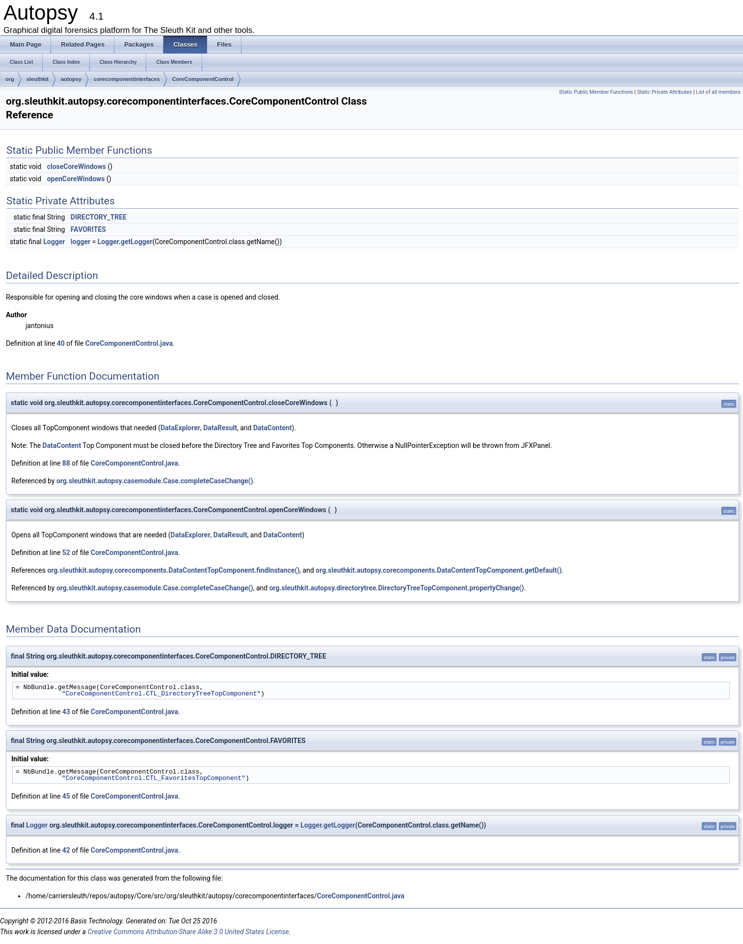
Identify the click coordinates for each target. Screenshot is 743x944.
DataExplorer (180, 428)
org (9, 79)
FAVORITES (88, 229)
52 (66, 552)
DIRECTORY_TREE (99, 217)
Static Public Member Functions (596, 92)
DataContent (272, 428)
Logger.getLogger (125, 242)
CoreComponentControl (203, 79)
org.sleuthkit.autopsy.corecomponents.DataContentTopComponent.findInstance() (173, 570)
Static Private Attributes (664, 92)
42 (66, 850)
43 (66, 712)
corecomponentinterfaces (126, 79)
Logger (54, 242)
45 (66, 796)
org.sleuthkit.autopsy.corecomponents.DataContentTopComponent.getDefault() (438, 570)
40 (61, 343)
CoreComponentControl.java (129, 343)
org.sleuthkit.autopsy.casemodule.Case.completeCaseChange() (154, 481)
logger (80, 242)
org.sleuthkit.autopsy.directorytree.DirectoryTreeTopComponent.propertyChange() (396, 588)
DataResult (220, 428)
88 (66, 463)
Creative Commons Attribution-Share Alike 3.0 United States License (188, 932)
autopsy (71, 79)
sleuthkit (38, 79)
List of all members (718, 92)
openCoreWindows (76, 179)
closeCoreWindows (76, 166)
